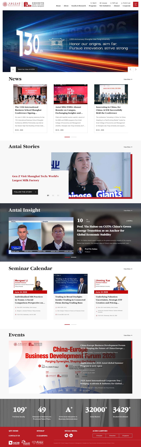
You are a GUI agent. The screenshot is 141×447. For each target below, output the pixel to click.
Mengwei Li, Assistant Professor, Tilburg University (28, 310)
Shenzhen (112, 435)
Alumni (117, 6)
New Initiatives (105, 6)
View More (128, 79)
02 (53, 195)
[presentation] (130, 69)
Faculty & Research (78, 6)
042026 (88, 220)
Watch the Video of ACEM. (26, 69)
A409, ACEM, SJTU (62, 307)
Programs (92, 6)
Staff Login (114, 3)
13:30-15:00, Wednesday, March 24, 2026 (107, 315)
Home (58, 6)
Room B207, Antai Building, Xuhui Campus (26, 307)
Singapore (125, 435)
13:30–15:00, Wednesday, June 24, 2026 (26, 314)
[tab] (102, 349)
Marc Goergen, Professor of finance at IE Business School (70, 310)
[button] (67, 324)
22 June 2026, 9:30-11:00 (63, 314)
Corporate (126, 6)
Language (103, 3)
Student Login (125, 3)
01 (48, 195)
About (66, 6)
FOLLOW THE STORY (25, 192)
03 (58, 195)
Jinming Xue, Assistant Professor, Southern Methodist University (110, 311)
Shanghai (99, 435)
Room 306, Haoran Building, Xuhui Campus (108, 307)
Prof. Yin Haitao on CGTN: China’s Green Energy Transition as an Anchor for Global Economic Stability (104, 230)
